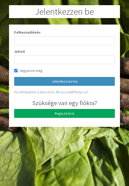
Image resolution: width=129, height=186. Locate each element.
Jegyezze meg (28, 70)
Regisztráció (64, 113)
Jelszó (19, 51)
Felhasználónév (27, 32)
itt (57, 92)
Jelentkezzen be (65, 81)
